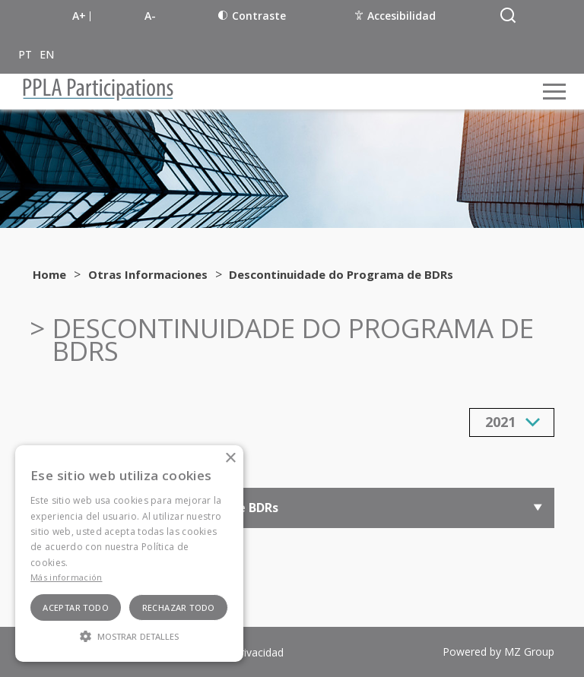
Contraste (252, 15)
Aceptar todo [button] (76, 607)
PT (25, 54)
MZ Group (529, 651)
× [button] (230, 458)
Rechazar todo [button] (178, 607)
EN (47, 54)
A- (150, 15)
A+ (79, 15)
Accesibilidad (395, 15)
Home (49, 274)
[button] (129, 635)
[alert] (129, 553)
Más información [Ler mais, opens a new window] (66, 577)
